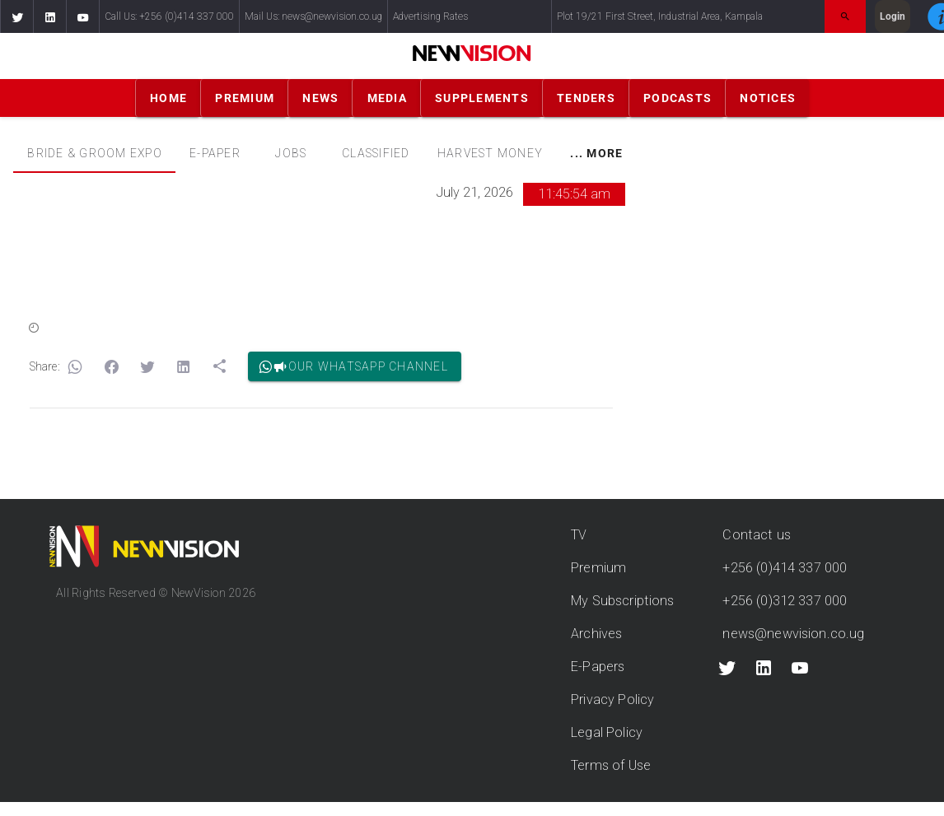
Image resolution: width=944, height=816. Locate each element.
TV (578, 535)
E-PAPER (215, 153)
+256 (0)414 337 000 (784, 568)
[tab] (94, 153)
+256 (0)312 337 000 (784, 601)
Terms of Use (611, 765)
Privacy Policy (612, 699)
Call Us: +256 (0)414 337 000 (169, 16)
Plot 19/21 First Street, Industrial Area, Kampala (660, 16)
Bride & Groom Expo (94, 153)
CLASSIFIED (376, 153)
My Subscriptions (622, 601)
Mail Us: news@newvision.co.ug (313, 16)
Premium (598, 568)
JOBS (290, 153)
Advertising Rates (430, 16)
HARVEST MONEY (490, 153)
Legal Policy (607, 732)
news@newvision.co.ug (793, 633)
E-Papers (597, 666)
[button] (16, 16)
